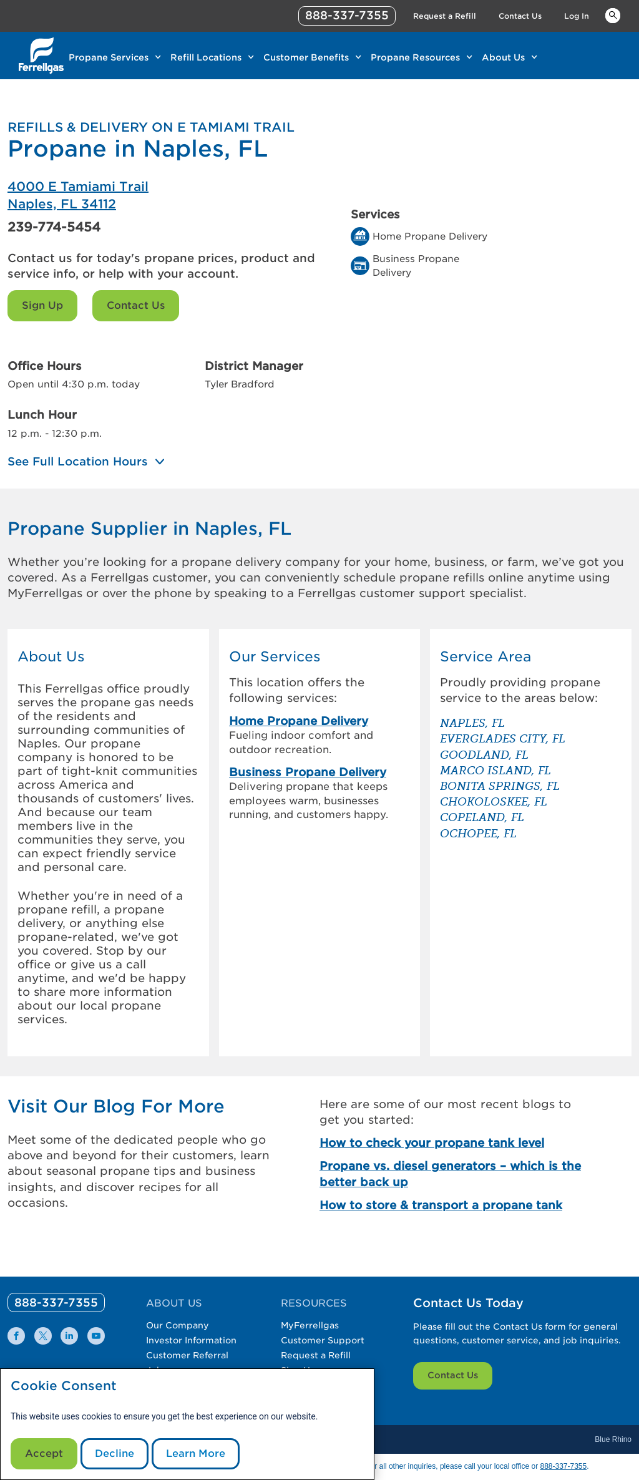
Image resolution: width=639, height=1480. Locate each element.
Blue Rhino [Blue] (613, 1439)
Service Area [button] (485, 657)
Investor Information (191, 1340)
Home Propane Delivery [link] (298, 721)
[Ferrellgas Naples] (163, 195)
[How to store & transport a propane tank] (456, 1205)
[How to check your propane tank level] (456, 1143)
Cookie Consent (64, 1386)
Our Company (177, 1325)
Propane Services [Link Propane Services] (109, 57)
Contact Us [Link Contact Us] (520, 16)
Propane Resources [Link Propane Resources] (415, 57)
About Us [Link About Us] (503, 57)
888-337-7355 (563, 1466)
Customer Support (322, 1340)
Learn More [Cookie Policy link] (195, 1453)
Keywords (612, 15)
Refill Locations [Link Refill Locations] (205, 57)
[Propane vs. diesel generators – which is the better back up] (456, 1173)
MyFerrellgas (310, 1325)
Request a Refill (316, 1355)
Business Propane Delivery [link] (307, 772)
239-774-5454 (53, 227)
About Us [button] (51, 657)
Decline (114, 1453)
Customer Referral (187, 1355)
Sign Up (42, 305)
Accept (44, 1453)
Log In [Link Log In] (576, 16)
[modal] (187, 1424)
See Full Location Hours (77, 461)
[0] (56, 1302)
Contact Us (136, 305)
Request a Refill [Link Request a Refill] (444, 16)
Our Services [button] (275, 657)
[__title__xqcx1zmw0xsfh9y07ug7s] (41, 55)
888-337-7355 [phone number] (347, 15)
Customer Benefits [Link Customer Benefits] (306, 57)
